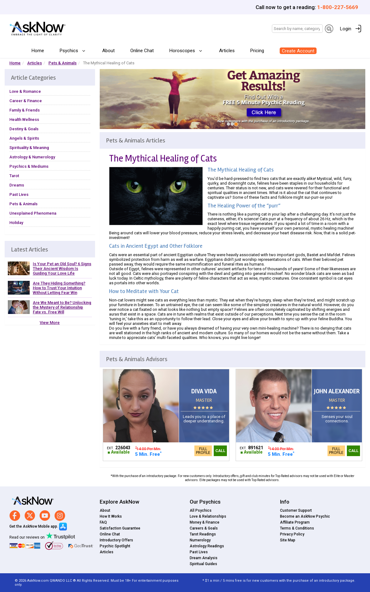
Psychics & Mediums (28, 166)
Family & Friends (24, 110)
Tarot (14, 175)
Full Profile (203, 451)
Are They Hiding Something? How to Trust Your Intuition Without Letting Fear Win (59, 288)
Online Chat (142, 50)
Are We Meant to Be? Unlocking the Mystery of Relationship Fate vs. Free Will (62, 307)
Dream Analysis (204, 558)
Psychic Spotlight (115, 546)
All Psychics (201, 510)
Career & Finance (25, 100)
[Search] (297, 28)
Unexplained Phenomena (32, 213)
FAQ (103, 522)
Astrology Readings (207, 546)
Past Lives (18, 194)
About (108, 50)
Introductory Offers (116, 540)
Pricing (257, 50)
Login (345, 29)
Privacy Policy (292, 534)
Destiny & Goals (23, 129)
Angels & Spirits (24, 138)
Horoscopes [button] (182, 50)
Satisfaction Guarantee (120, 528)
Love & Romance (25, 91)
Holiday (16, 222)
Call (220, 450)
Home (38, 50)
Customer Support (296, 510)
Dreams (16, 185)
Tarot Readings (203, 534)
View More (50, 322)
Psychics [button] (69, 50)
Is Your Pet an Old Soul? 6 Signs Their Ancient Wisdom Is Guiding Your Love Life (62, 268)
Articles (227, 50)
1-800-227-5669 (337, 7)
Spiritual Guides (203, 564)
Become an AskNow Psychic (305, 516)
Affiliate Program (295, 522)
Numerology (200, 540)
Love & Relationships (208, 516)
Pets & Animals (62, 63)
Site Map (287, 540)
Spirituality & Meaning (29, 147)
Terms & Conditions (297, 528)
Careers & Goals (204, 528)
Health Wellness (24, 119)
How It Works (111, 516)
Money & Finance (204, 522)
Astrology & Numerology (32, 157)
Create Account (298, 51)
